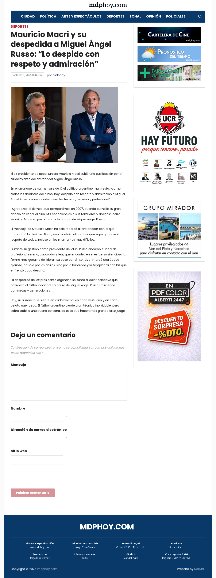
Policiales (176, 16)
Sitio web (19, 451)
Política (48, 16)
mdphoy (59, 75)
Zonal (135, 16)
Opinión (153, 16)
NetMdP (199, 569)
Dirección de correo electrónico (39, 429)
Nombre (18, 408)
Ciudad (28, 16)
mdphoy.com (107, 526)
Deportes (115, 16)
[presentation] (43, 477)
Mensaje (18, 364)
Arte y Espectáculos (81, 16)
